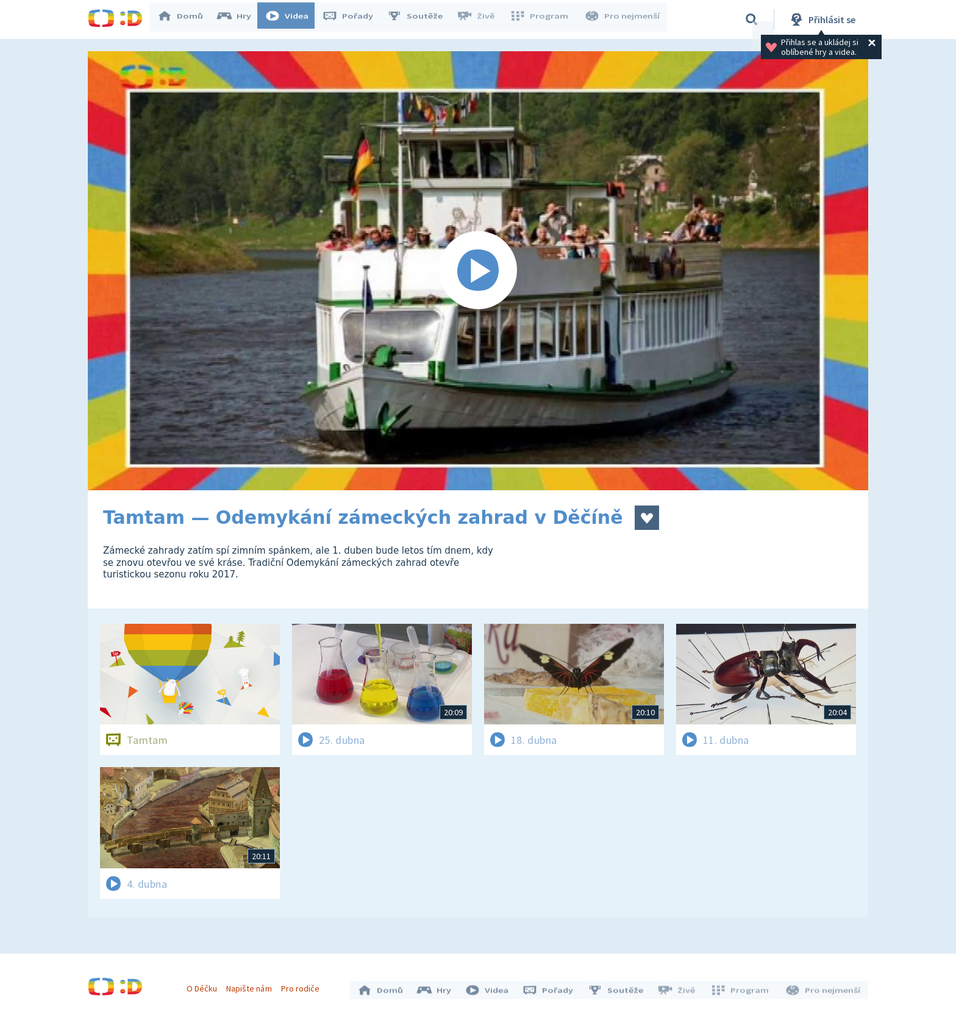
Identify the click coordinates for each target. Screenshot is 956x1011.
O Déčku (205, 985)
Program (543, 19)
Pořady (353, 19)
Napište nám (251, 985)
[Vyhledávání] (752, 19)
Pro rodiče (303, 985)
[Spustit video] (478, 270)
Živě (481, 19)
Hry (240, 19)
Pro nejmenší (623, 19)
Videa (292, 19)
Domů (186, 19)
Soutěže (420, 19)
